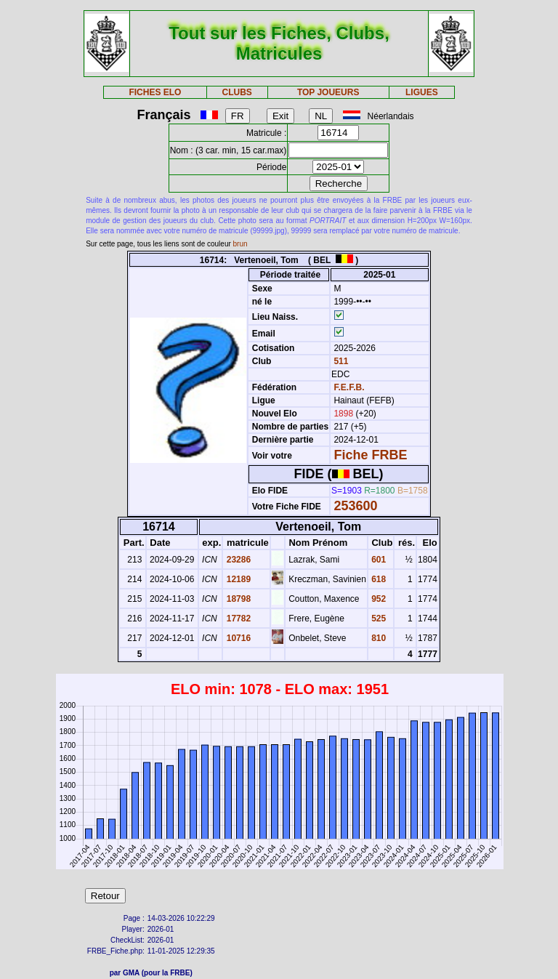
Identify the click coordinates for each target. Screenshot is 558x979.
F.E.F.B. (348, 387)
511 (339, 361)
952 (377, 599)
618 (377, 579)
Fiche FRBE (370, 455)
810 (377, 638)
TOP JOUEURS (328, 92)
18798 (237, 599)
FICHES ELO (155, 92)
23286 (237, 560)
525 (377, 618)
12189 (237, 579)
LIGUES (421, 92)
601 (377, 560)
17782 (237, 618)
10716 (237, 638)
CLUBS (236, 92)
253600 (355, 506)
